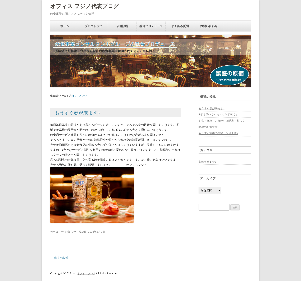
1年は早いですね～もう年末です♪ (219, 114)
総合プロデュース (151, 26)
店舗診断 (122, 26)
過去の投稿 (59, 258)
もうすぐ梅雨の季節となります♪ (218, 133)
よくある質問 (180, 26)
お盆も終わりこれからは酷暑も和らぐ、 (223, 120)
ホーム (64, 26)
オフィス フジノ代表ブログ (84, 6)
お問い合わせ (209, 26)
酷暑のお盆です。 (209, 127)
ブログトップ (93, 26)
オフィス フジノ (80, 95)
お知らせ (70, 232)
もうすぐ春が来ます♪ (77, 112)
